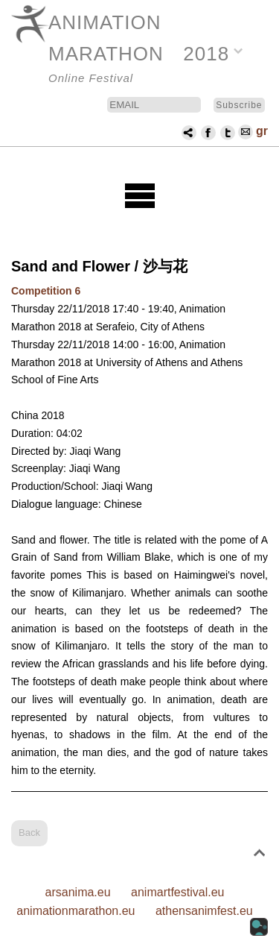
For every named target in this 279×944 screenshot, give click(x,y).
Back (29, 832)
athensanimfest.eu (204, 910)
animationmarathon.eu (75, 910)
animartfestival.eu (177, 892)
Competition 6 (45, 291)
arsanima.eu (78, 892)
